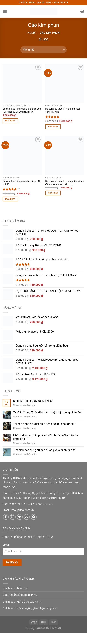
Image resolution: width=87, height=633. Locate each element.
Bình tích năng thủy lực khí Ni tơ (33, 400)
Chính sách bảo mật (15, 588)
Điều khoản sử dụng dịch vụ (20, 594)
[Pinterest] (34, 517)
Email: (6, 544)
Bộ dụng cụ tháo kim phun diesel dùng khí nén (62, 110)
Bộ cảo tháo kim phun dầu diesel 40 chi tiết (21, 182)
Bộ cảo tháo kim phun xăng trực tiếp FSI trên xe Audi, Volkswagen (22, 110)
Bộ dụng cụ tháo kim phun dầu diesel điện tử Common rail (64, 182)
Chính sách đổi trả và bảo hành (22, 601)
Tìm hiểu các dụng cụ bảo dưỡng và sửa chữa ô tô (44, 450)
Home (31, 32)
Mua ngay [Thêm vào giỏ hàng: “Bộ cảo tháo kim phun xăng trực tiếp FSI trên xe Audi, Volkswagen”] (10, 121)
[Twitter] (20, 517)
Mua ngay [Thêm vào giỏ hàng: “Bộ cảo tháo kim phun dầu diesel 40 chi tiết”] (10, 199)
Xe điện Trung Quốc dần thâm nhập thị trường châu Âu (47, 412)
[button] (5, 11)
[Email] (22, 510)
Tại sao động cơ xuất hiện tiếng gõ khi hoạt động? (44, 424)
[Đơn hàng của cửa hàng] (43, 49)
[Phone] (26, 504)
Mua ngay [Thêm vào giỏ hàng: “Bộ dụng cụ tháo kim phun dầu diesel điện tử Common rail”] (53, 193)
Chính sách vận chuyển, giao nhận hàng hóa (30, 608)
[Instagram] (13, 517)
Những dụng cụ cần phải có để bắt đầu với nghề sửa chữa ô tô (45, 437)
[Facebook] (6, 517)
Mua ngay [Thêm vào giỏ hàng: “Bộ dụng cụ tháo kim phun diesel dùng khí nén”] (53, 126)
